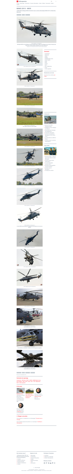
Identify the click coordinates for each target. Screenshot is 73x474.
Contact (18, 464)
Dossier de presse (20, 461)
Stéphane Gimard (37, 396)
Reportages (22, 3)
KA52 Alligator (19, 381)
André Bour (19, 411)
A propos (19, 459)
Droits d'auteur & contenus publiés (47, 470)
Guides (40, 3)
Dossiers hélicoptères (34, 3)
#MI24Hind (33, 372)
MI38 (24, 381)
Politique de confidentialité (37, 470)
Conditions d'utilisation (30, 470)
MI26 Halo (24, 380)
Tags (32, 461)
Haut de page (36, 467)
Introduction (19, 380)
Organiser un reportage (48, 456)
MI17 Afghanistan (37, 381)
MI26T (27, 380)
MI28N (30, 380)
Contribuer (46, 455)
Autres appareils (22, 382)
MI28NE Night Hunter (37, 380)
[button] (51, 1)
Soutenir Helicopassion (48, 457)
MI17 (32, 381)
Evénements (27, 3)
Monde (23, 14)
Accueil (18, 3)
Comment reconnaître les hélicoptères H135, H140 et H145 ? (50, 135)
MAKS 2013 (28, 14)
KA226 (29, 381)
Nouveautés (48, 3)
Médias (43, 3)
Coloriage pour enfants (49, 170)
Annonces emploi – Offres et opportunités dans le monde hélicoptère (50, 158)
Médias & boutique (34, 460)
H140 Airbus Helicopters (49, 132)
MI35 (26, 381)
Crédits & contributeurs (21, 462)
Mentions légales (24, 470)
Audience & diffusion (21, 460)
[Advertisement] (50, 95)
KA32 (18, 382)
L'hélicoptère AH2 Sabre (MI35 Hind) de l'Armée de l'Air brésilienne (30, 394)
